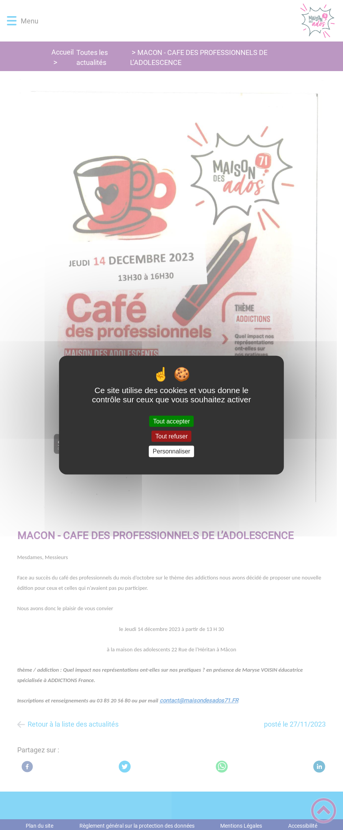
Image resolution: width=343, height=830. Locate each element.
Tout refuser (171, 436)
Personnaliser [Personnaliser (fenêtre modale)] (171, 451)
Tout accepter (171, 421)
